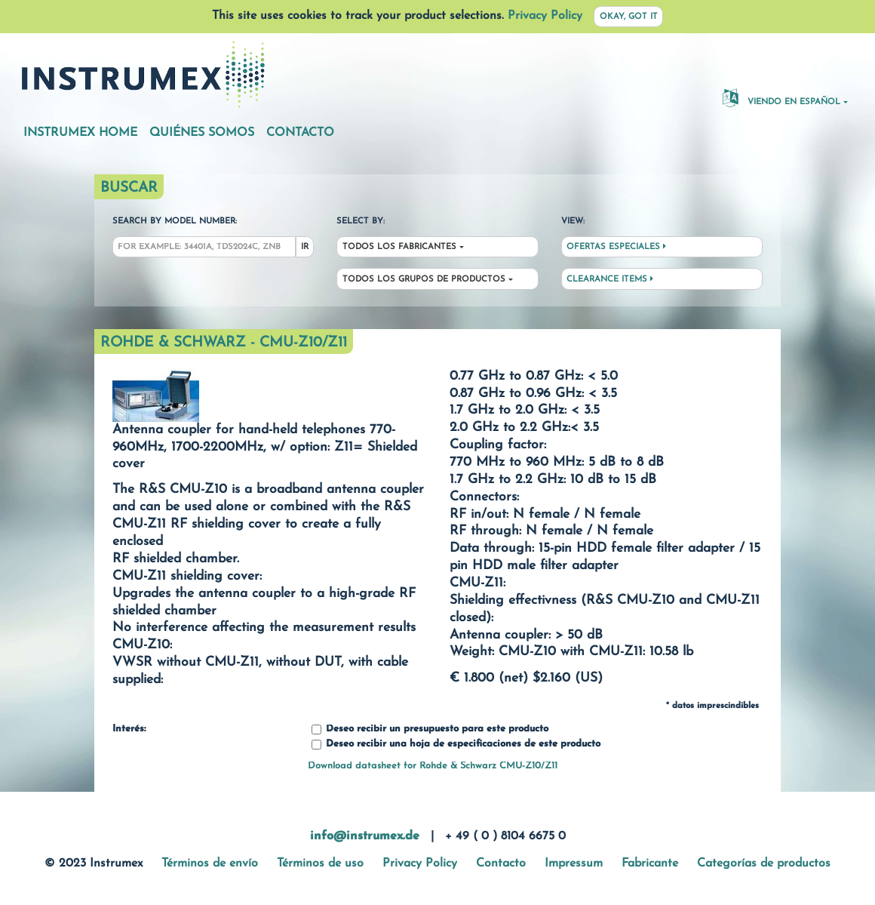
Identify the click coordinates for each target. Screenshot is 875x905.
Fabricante (650, 863)
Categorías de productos (763, 863)
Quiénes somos (201, 133)
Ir (305, 247)
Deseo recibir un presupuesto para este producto (430, 729)
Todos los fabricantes (399, 247)
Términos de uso (320, 863)
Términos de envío (209, 863)
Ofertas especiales (616, 246)
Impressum (574, 863)
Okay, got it (629, 17)
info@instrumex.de (364, 836)
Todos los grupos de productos (423, 280)
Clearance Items (609, 279)
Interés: (129, 729)
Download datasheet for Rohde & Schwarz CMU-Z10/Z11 (432, 766)
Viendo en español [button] (781, 97)
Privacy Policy (545, 16)
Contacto (300, 133)
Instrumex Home (80, 133)
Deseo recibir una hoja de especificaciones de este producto (456, 745)
